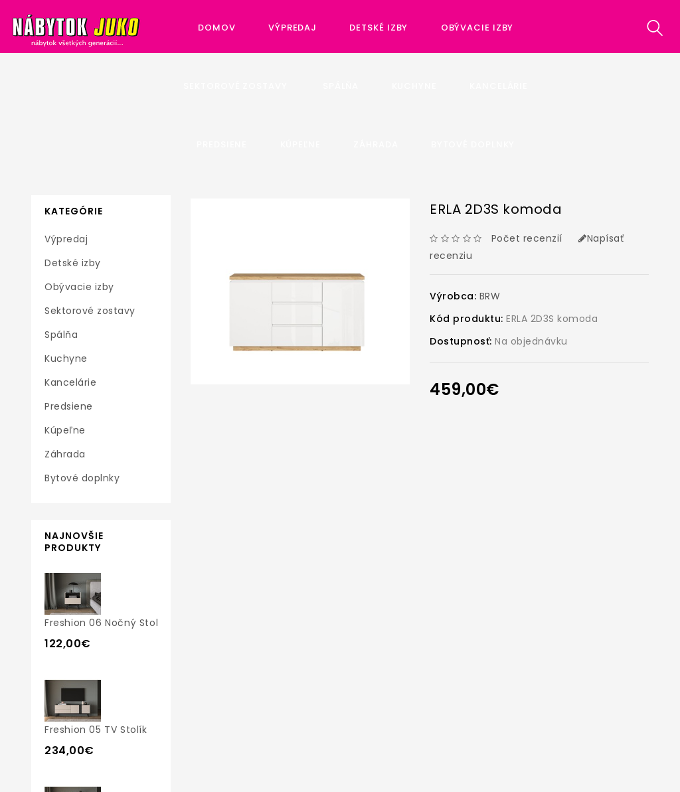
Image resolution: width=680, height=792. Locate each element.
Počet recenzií (526, 238)
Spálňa (341, 86)
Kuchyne (414, 86)
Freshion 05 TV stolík (95, 729)
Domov (217, 27)
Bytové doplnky (473, 144)
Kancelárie (498, 86)
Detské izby (378, 27)
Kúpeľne (300, 144)
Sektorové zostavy (236, 86)
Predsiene (222, 144)
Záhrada (375, 144)
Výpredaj (292, 27)
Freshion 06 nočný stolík (105, 622)
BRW (490, 296)
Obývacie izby (477, 27)
